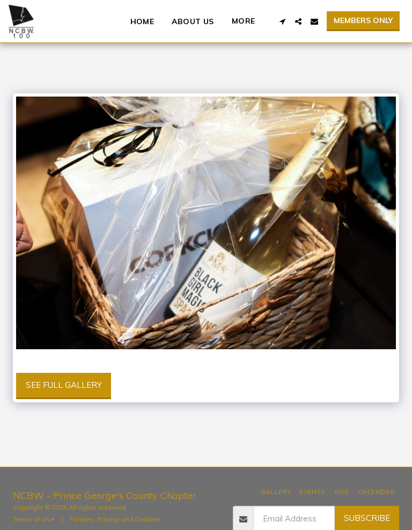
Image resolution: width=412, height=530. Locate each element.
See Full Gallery (64, 385)
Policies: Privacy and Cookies (114, 519)
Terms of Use (34, 519)
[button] (282, 21)
